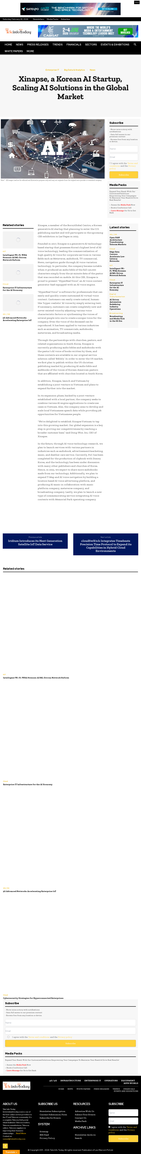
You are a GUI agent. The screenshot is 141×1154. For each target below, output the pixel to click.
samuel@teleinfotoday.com (14, 1139)
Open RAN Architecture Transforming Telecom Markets (118, 241)
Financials (74, 44)
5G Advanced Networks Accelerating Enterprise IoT (17, 319)
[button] (135, 44)
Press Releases (38, 44)
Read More (21, 1133)
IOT (4, 251)
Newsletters (38, 19)
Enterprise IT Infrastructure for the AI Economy (17, 288)
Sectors (91, 44)
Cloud (5, 284)
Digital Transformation (117, 295)
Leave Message (117, 211)
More (30, 51)
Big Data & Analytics (74, 70)
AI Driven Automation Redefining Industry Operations (115, 304)
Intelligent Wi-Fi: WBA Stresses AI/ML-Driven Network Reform (15, 257)
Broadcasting (116, 313)
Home (8, 44)
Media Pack (126, 205)
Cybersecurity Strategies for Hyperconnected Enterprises (33, 998)
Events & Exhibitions (115, 44)
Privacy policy (65, 1037)
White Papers (14, 51)
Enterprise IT (52, 70)
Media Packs (52, 19)
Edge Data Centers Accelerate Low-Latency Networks (117, 256)
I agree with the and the (123, 166)
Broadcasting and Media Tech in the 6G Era (117, 318)
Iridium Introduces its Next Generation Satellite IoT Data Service (35, 542)
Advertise (65, 19)
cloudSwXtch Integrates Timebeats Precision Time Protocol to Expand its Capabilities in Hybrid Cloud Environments (105, 546)
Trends (57, 44)
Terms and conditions (39, 1037)
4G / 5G (6, 314)
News (19, 44)
